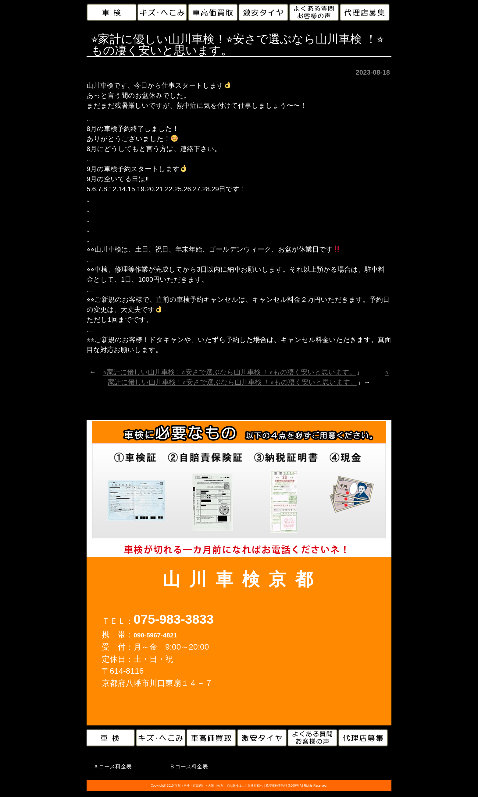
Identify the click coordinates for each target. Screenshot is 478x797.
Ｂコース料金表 (188, 766)
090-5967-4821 (155, 635)
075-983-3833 (174, 619)
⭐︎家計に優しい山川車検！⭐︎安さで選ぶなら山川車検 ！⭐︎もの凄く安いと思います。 (229, 372)
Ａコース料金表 (112, 766)
